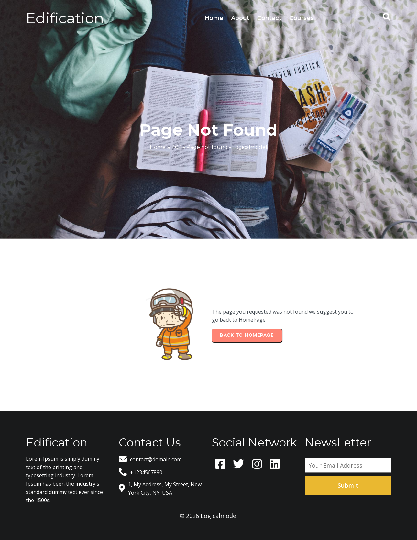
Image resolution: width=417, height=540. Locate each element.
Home (158, 147)
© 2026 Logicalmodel (209, 516)
